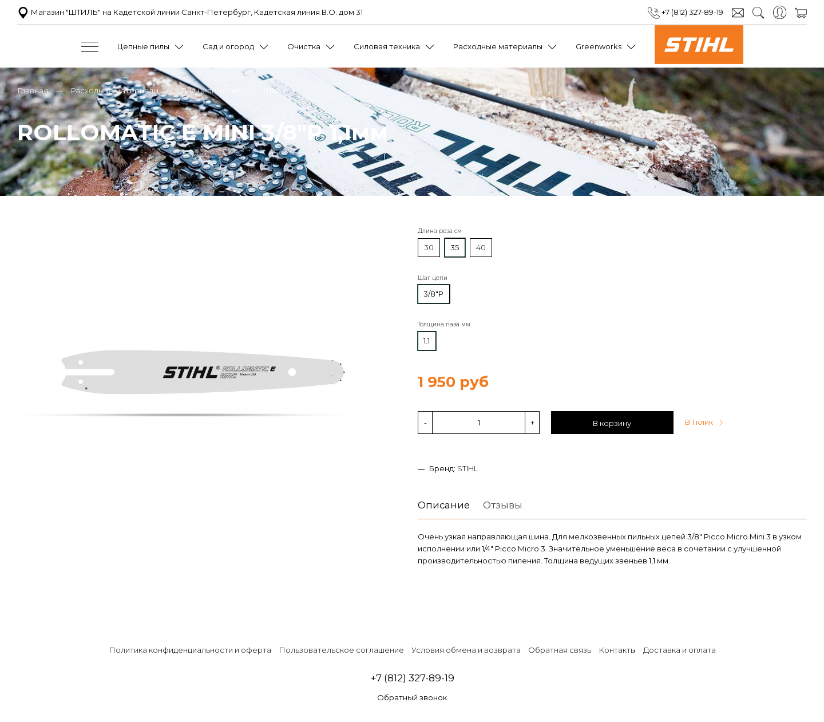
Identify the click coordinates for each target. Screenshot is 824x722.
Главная (32, 90)
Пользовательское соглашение (341, 649)
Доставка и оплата (679, 649)
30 (429, 247)
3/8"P (433, 293)
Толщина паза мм (444, 324)
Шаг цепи (432, 278)
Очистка (303, 46)
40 (481, 247)
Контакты (617, 649)
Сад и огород (228, 46)
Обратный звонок (412, 697)
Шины (274, 90)
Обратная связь (559, 649)
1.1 (426, 340)
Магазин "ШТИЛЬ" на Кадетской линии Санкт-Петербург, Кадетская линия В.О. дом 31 (190, 12)
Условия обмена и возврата (466, 649)
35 (454, 247)
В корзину (612, 423)
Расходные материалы (497, 46)
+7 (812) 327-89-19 (685, 12)
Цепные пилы (143, 46)
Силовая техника (387, 46)
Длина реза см (440, 231)
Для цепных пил (211, 90)
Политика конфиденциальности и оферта (190, 649)
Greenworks (598, 46)
